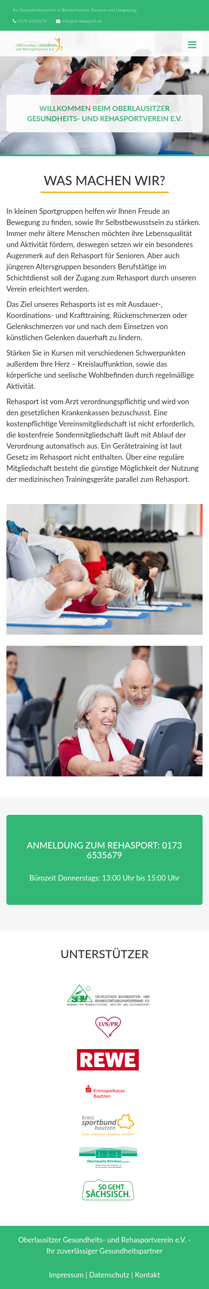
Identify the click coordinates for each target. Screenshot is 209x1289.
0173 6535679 (32, 20)
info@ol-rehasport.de (82, 20)
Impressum (66, 1274)
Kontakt (147, 1274)
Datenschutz (109, 1274)
